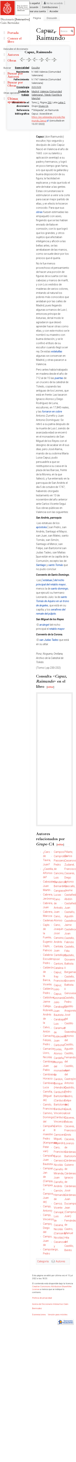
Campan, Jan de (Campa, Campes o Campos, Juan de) (48, 1185)
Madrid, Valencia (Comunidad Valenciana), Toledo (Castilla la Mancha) (47, 95)
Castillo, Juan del (69, 1070)
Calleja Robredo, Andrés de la (48, 1014)
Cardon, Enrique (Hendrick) (60, 1083)
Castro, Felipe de (68, 1100)
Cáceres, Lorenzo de (69, 1143)
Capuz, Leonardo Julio (59, 998)
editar (50, 687)
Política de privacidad (42, 1298)
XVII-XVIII (36, 87)
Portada (12, 32)
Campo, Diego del (47, 1228)
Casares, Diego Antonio (69, 877)
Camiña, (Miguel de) (48, 1096)
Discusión (33, 7)
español (36, 3)
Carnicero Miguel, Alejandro (59, 1139)
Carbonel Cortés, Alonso (59, 1049)
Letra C (61, 102)
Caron (57, 1156)
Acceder (53, 11)
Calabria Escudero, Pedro (49, 959)
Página (37, 18)
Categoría (43, 1261)
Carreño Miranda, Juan (59, 1173)
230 (49, 102)
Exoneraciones (39, 1314)
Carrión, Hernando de (60, 1195)
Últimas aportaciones (16, 100)
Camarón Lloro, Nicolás (48, 1053)
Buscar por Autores (15, 75)
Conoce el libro (14, 40)
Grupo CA (43, 106)
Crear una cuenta (37, 11)
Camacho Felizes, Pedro (49, 1040)
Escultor (36, 67)
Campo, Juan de (47, 1240)
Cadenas (48, 920)
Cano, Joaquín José (58, 929)
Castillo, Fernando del (70, 1057)
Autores (60, 1261)
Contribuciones (50, 7)
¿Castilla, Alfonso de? (48, 873)
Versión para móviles (57, 1314)
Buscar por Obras (15, 84)
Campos (59, 851)
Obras (11, 60)
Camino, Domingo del (48, 1117)
